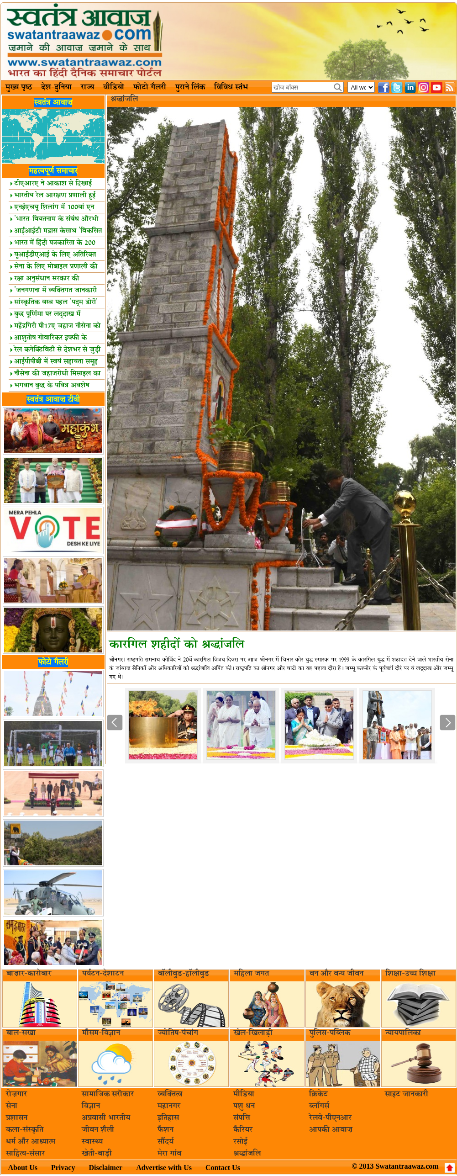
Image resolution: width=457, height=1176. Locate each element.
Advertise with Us (164, 1167)
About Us (22, 1167)
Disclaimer (105, 1167)
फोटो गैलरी (149, 87)
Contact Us (222, 1167)
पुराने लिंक (190, 87)
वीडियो (113, 87)
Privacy (63, 1167)
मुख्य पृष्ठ (18, 87)
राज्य (87, 87)
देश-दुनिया (56, 87)
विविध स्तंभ (231, 87)
